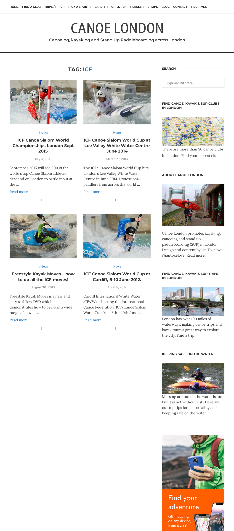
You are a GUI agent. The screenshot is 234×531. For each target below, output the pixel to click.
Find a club (31, 6)
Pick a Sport (78, 6)
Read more (19, 191)
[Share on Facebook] (41, 200)
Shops (153, 6)
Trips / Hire (53, 6)
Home (14, 6)
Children (119, 6)
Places (136, 6)
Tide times (199, 6)
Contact (180, 6)
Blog (166, 6)
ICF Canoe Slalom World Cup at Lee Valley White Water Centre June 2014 (117, 146)
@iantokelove (173, 255)
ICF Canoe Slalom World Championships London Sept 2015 (43, 146)
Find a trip (185, 335)
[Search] (222, 6)
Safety (100, 6)
